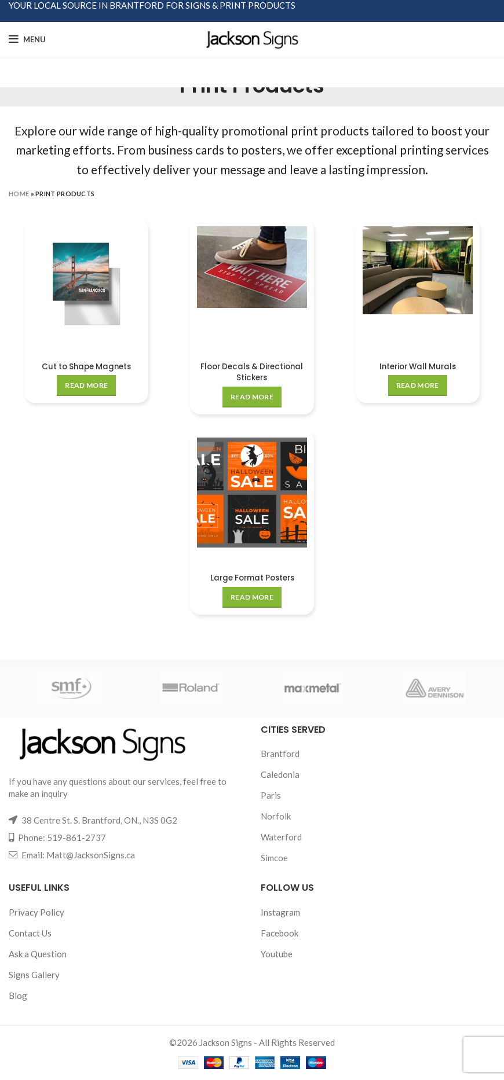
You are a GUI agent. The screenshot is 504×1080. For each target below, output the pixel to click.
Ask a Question (38, 953)
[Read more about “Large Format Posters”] (252, 596)
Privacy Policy (36, 911)
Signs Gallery (34, 974)
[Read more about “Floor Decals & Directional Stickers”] (252, 397)
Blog (18, 995)
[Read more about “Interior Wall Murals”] (418, 385)
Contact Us (30, 932)
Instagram (280, 911)
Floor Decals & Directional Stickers (251, 372)
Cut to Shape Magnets (85, 366)
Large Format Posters (252, 577)
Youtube (277, 953)
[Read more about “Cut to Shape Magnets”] (85, 385)
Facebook (279, 932)
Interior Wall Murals (418, 366)
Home (19, 193)
